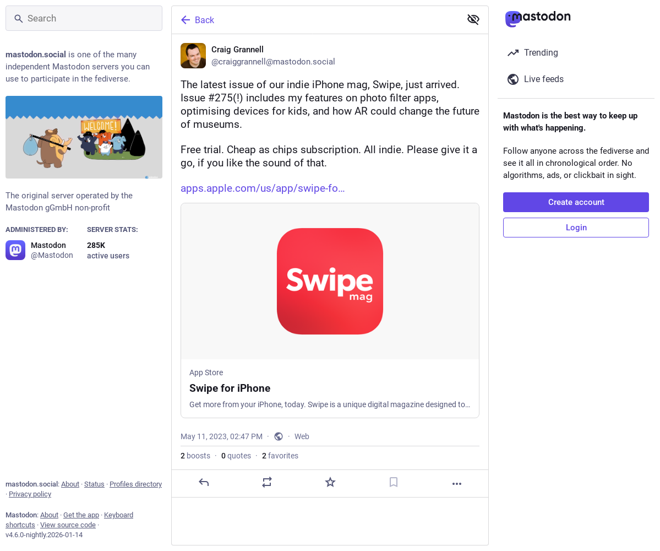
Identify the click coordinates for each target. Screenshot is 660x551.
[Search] (84, 18)
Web (301, 436)
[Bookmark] (393, 482)
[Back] (315, 20)
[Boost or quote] (267, 482)
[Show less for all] (473, 19)
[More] (456, 483)
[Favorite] (330, 482)
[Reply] (203, 482)
